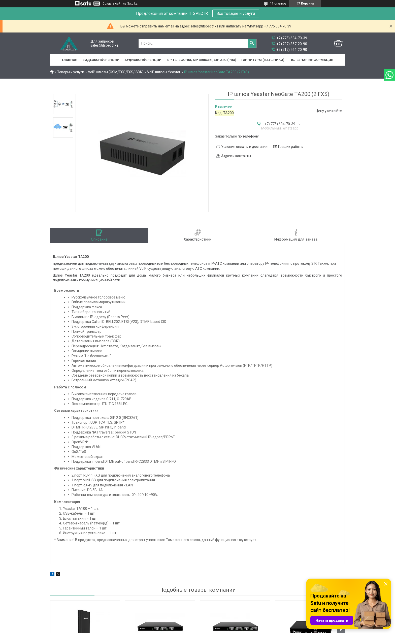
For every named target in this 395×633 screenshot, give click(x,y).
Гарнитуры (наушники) (262, 60)
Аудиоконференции (142, 60)
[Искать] (252, 43)
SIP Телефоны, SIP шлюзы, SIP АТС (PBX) (201, 60)
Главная (69, 60)
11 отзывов (278, 3)
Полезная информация (311, 60)
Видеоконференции (100, 60)
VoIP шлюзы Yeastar (163, 72)
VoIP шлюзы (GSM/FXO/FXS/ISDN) (116, 72)
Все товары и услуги (235, 13)
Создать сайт (112, 3)
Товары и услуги (70, 72)
